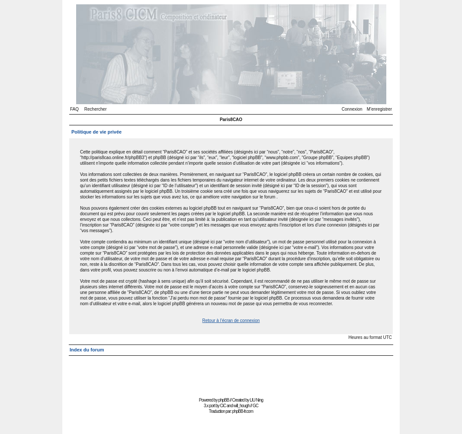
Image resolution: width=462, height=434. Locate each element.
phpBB (223, 400)
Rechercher (95, 109)
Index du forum (87, 349)
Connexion (352, 109)
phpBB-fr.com (242, 411)
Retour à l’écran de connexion (231, 320)
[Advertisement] (231, 375)
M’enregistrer (379, 109)
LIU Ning (256, 400)
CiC (223, 405)
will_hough (242, 405)
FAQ (74, 109)
